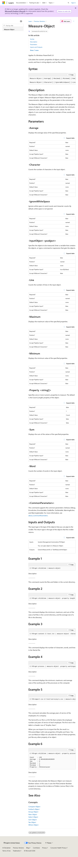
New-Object (32, 814)
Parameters (33, 44)
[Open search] (68, 3)
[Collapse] (21, 21)
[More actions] (74, 21)
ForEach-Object (33, 809)
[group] (52, 80)
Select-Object (33, 817)
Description (33, 42)
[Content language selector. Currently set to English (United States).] (11, 842)
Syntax (32, 39)
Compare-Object (34, 806)
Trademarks (16, 851)
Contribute (36, 848)
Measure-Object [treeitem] (9, 29)
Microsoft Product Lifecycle (15, 11)
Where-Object (33, 825)
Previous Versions (39, 21)
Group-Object (33, 812)
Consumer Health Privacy (58, 848)
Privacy (44, 848)
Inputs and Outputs (36, 47)
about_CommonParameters (38, 515)
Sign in (73, 3)
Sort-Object (32, 820)
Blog (27, 848)
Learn (30, 21)
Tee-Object (32, 822)
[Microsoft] (3, 2)
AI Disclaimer (6, 848)
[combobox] (13, 25)
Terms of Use (6, 851)
